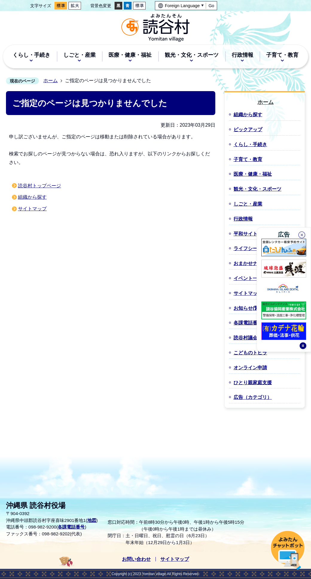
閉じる (302, 234)
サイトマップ (32, 208)
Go (211, 5)
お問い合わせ (136, 559)
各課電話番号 (71, 526)
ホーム (50, 80)
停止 (302, 348)
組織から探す (32, 197)
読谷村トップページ (39, 185)
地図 (91, 520)
